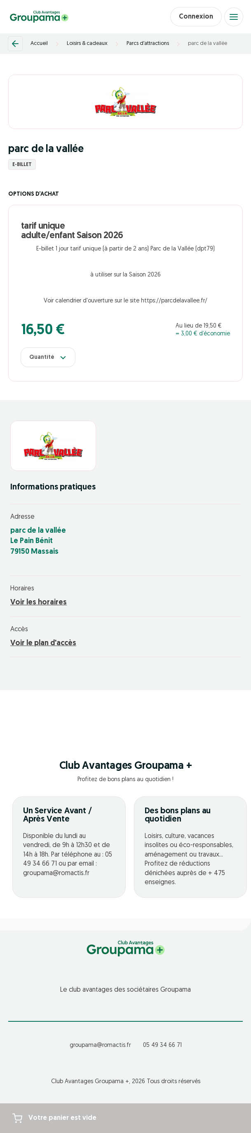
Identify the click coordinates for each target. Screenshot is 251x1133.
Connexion (196, 17)
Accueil (39, 43)
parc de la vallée (207, 43)
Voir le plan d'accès (43, 643)
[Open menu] (234, 17)
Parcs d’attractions (148, 43)
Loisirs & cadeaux (87, 43)
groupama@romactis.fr (100, 1045)
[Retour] (15, 44)
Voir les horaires (38, 602)
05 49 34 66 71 (162, 1045)
